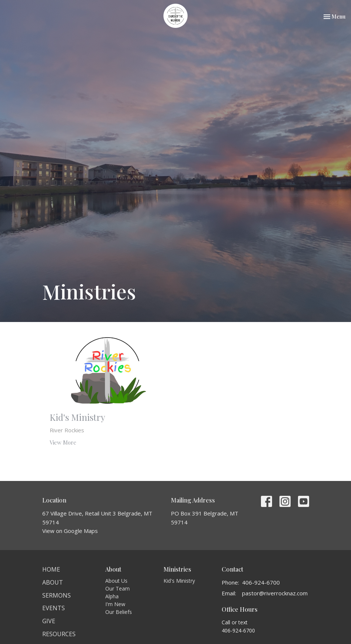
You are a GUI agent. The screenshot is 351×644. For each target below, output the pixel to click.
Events (53, 608)
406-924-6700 (261, 582)
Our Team (117, 588)
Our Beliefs (118, 611)
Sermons (56, 595)
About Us (116, 580)
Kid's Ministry (179, 580)
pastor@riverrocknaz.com (275, 593)
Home (51, 569)
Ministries (177, 569)
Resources (59, 634)
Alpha (112, 596)
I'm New (115, 604)
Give (48, 621)
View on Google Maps (70, 530)
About (52, 582)
